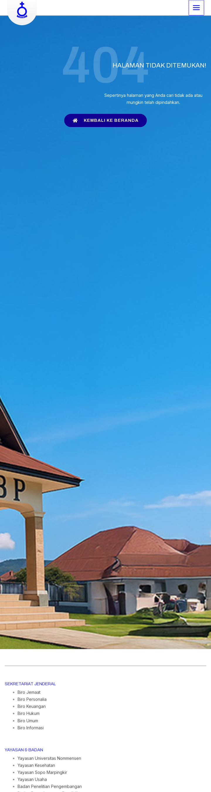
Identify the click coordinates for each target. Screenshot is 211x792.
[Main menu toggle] (196, 7)
